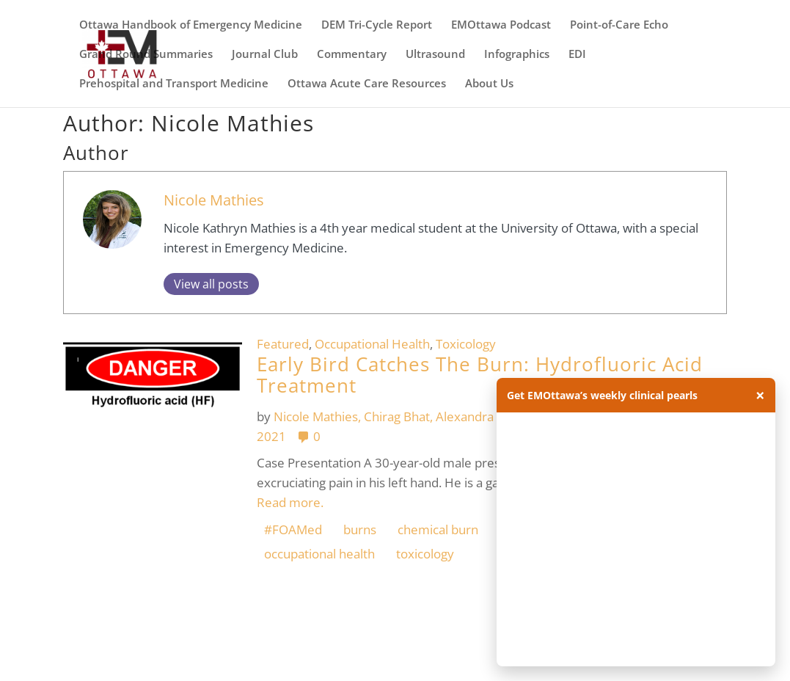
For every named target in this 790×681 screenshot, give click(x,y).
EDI (577, 54)
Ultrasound (435, 54)
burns (359, 529)
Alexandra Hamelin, (493, 416)
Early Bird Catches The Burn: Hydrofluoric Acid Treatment (480, 374)
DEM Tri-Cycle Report (376, 25)
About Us (489, 84)
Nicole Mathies (214, 199)
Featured (283, 343)
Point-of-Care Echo (619, 25)
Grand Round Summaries (146, 54)
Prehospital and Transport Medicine (173, 84)
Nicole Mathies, (319, 416)
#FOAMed (293, 529)
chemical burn (438, 529)
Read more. (290, 502)
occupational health (319, 553)
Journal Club (265, 54)
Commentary (352, 54)
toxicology (425, 553)
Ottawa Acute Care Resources (367, 84)
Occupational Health (372, 343)
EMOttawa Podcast (501, 25)
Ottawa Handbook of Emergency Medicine (190, 25)
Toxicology (466, 343)
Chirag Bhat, (400, 416)
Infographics (516, 54)
